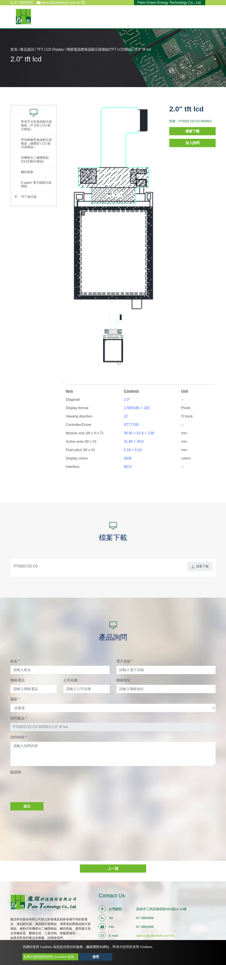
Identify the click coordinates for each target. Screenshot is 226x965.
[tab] (65, 382)
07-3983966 (21, 2)
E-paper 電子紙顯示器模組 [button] (36, 184)
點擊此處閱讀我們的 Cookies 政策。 (50, 957)
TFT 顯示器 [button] (29, 196)
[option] (113, 209)
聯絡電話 (17, 680)
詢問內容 (18, 737)
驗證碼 (15, 772)
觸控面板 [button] (27, 172)
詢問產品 (18, 718)
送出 (26, 806)
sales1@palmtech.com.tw (155, 935)
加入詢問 (192, 143)
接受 (95, 957)
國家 (15, 699)
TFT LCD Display (50, 49)
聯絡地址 (123, 680)
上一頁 (113, 868)
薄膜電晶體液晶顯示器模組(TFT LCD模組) (99, 49)
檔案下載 (192, 131)
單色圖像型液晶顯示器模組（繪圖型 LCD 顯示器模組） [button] (36, 143)
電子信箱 (124, 661)
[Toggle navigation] (213, 16)
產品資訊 (27, 49)
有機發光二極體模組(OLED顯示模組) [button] (35, 159)
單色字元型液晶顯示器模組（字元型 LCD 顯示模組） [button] (36, 125)
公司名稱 (70, 680)
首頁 (13, 49)
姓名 (15, 661)
